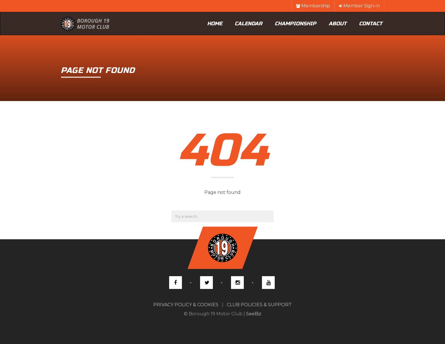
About (338, 23)
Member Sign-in (359, 6)
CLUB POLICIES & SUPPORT (259, 304)
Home (214, 23)
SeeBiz (253, 313)
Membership (313, 6)
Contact (370, 23)
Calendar (248, 23)
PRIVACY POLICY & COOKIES (186, 304)
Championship (295, 23)
